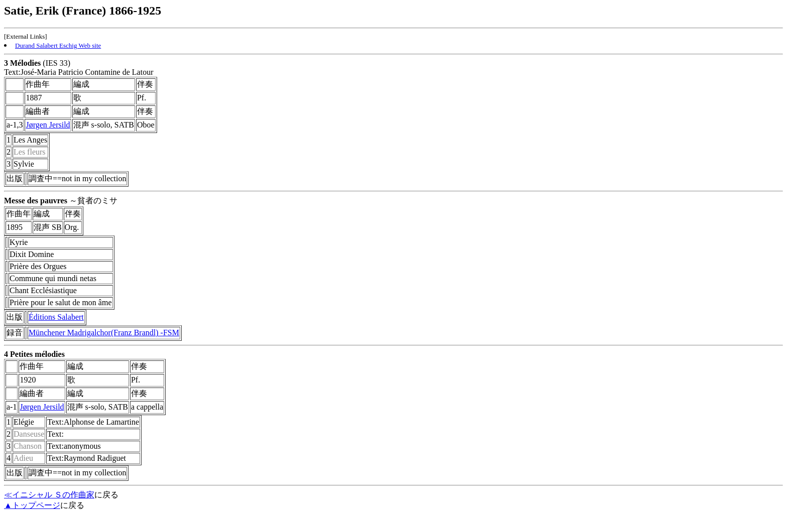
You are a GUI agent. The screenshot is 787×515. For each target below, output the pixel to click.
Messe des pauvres (35, 200)
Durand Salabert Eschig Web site (58, 45)
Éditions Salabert (56, 317)
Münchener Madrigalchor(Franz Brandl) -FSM (104, 332)
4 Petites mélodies (34, 354)
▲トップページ (32, 505)
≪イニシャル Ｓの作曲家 (49, 494)
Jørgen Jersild (48, 124)
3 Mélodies (22, 63)
